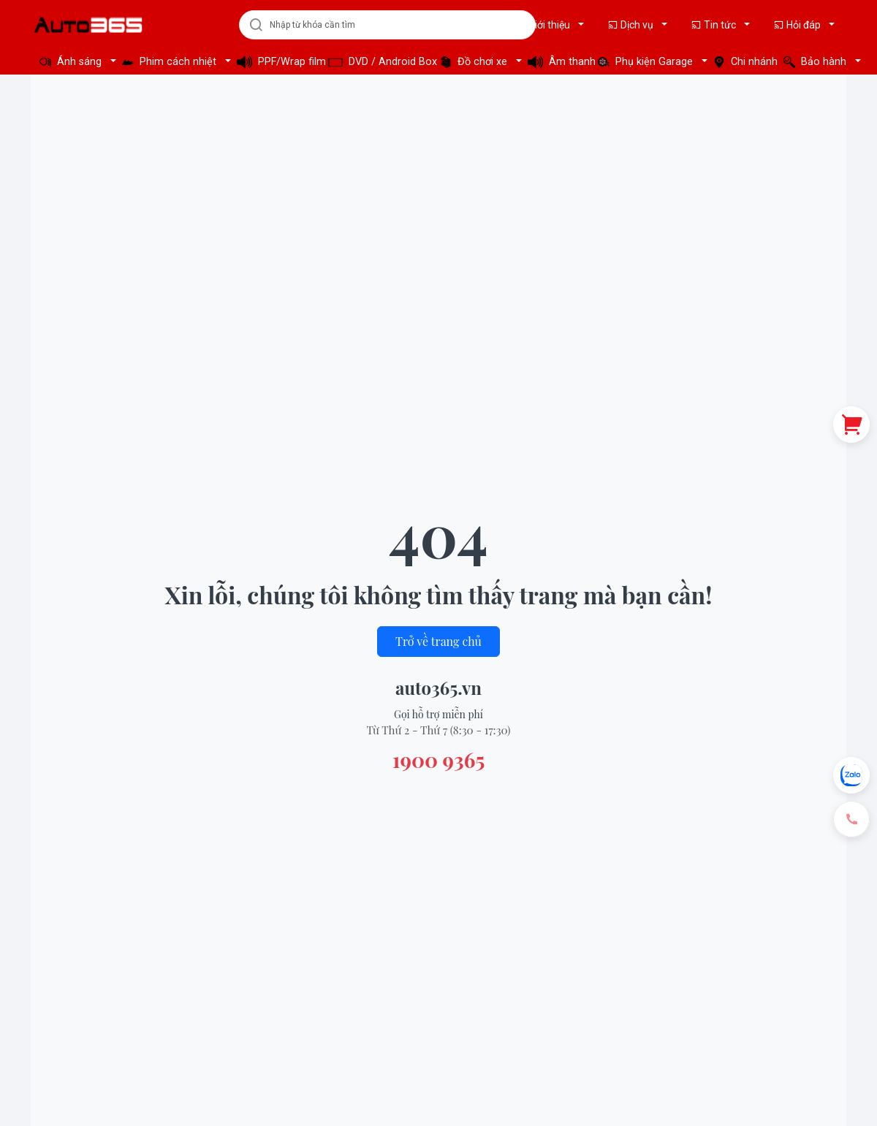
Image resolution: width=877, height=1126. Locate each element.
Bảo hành (816, 62)
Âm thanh (558, 62)
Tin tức (714, 25)
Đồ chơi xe (475, 62)
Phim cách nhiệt (170, 62)
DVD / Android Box (379, 62)
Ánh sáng (72, 62)
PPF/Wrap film (278, 62)
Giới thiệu (543, 25)
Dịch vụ (631, 25)
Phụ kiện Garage (647, 62)
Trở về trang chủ (438, 641)
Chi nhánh (744, 62)
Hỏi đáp (798, 25)
